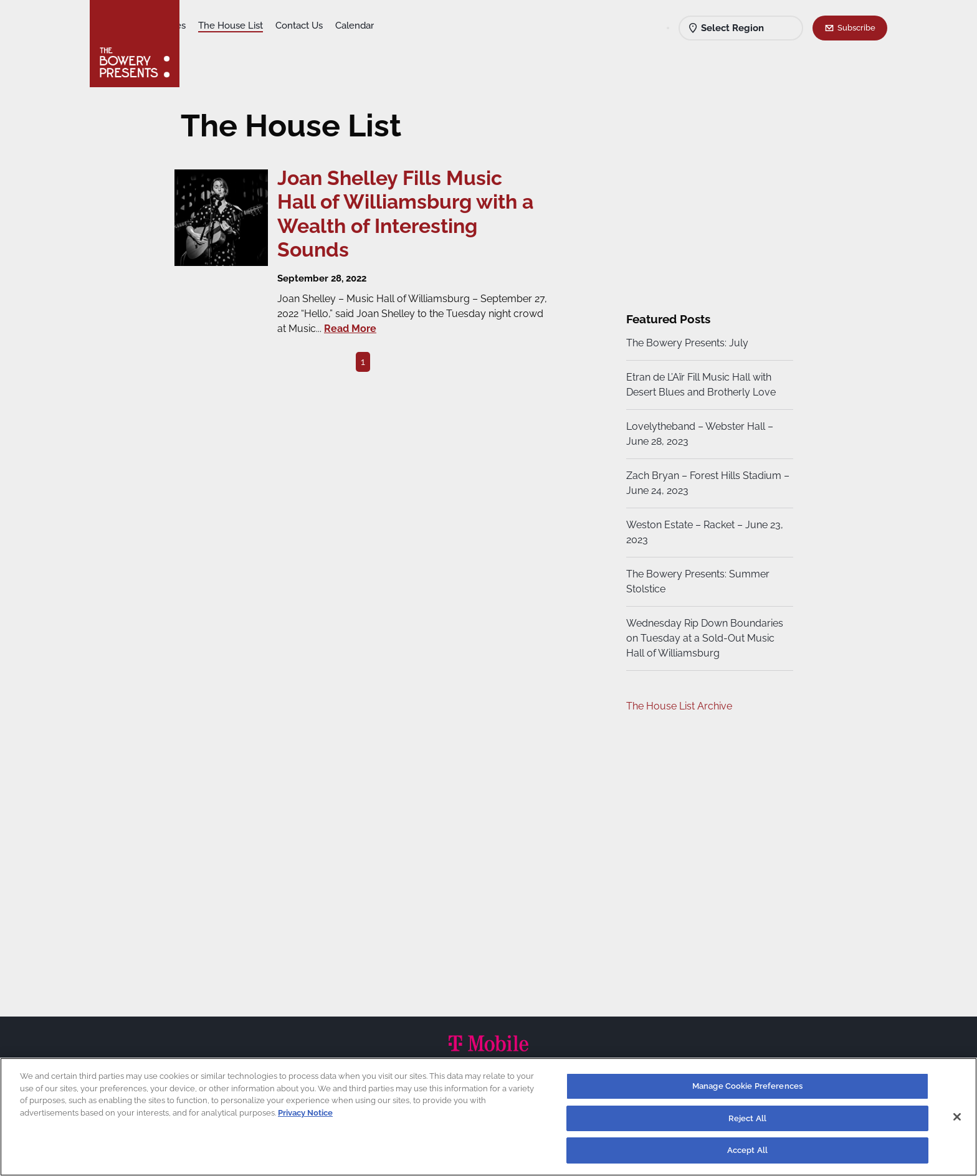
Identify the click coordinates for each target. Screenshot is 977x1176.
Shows (207, 25)
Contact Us (397, 25)
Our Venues (259, 25)
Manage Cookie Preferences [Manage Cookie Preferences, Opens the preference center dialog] (747, 1086)
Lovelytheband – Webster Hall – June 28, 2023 (697, 433)
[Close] (957, 1117)
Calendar (452, 25)
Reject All (747, 1118)
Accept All (747, 1150)
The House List (328, 25)
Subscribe (856, 27)
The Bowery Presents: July (685, 343)
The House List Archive (677, 706)
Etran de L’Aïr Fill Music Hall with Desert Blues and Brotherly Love (699, 384)
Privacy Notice (305, 1112)
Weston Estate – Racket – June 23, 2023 (702, 532)
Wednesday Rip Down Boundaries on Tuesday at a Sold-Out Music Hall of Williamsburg (702, 638)
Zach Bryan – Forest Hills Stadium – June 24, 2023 (701, 483)
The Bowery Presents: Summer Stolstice (696, 581)
